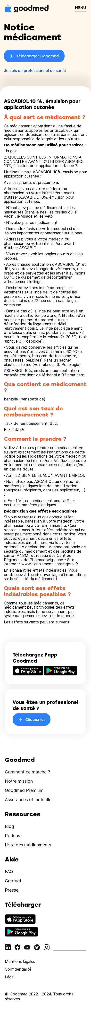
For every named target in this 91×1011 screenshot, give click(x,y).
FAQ (9, 871)
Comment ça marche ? (27, 771)
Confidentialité (18, 969)
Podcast (13, 835)
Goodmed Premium (24, 790)
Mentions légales (20, 961)
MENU (80, 7)
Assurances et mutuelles (29, 799)
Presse (11, 890)
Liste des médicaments (28, 844)
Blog (9, 826)
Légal (9, 977)
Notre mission (19, 781)
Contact (13, 880)
